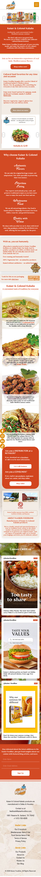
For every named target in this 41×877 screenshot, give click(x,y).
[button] (17, 22)
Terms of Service (20, 838)
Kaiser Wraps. (22, 364)
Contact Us (20, 858)
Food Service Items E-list (20, 835)
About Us (20, 855)
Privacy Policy (20, 841)
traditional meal (28, 322)
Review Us (20, 861)
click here (15, 279)
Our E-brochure (20, 829)
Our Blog (20, 864)
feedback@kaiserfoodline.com (21, 811)
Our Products (21, 852)
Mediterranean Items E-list (20, 832)
